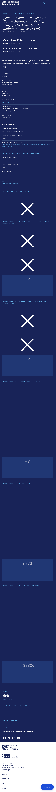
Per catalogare (6, 770)
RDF (3, 181)
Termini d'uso (6, 779)
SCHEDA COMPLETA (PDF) (10, 184)
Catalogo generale (10, 3)
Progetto (4, 774)
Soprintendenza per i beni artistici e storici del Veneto (19, 153)
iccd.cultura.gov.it (7, 763)
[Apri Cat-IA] (47, 787)
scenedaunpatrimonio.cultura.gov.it (13, 768)
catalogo (6, 14)
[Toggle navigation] (44, 3)
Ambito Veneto (6, 102)
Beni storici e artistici (24, 14)
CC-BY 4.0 (5, 174)
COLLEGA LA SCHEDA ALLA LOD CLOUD (18, 705)
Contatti (4, 783)
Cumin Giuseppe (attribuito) (18, 48)
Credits (4, 788)
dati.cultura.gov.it (7, 765)
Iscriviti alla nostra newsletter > (18, 731)
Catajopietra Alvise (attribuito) (19, 40)
